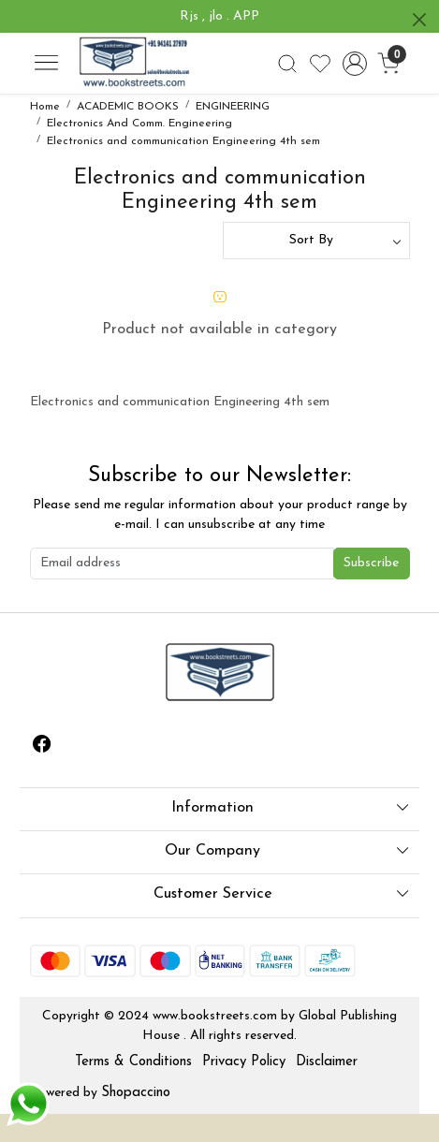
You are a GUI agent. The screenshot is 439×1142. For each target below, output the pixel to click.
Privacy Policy (243, 1062)
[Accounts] (354, 63)
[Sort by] (316, 240)
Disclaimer (327, 1062)
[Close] (419, 19)
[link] (287, 63)
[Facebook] (42, 747)
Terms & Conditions (133, 1062)
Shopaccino (135, 1093)
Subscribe (371, 563)
